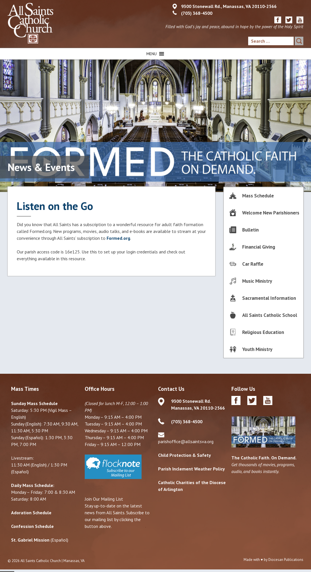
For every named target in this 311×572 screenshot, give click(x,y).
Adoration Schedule (31, 512)
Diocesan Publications (285, 559)
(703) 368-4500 (196, 13)
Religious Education (263, 332)
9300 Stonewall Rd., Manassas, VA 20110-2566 (229, 6)
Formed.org (118, 238)
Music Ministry (257, 281)
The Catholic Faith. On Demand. (264, 458)
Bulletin (250, 230)
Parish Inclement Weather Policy (191, 469)
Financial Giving (258, 247)
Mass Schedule (258, 196)
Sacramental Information (269, 298)
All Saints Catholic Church (40, 560)
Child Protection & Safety (184, 455)
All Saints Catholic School (269, 315)
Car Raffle (252, 264)
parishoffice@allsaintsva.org (185, 441)
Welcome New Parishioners (270, 213)
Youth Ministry (257, 349)
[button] (151, 53)
